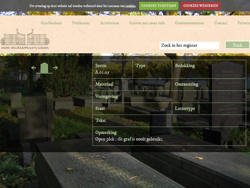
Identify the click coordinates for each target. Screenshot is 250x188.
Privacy (244, 23)
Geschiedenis (51, 23)
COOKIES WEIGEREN (200, 6)
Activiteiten (109, 23)
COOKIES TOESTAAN (159, 6)
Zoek (237, 45)
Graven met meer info (147, 23)
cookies (130, 6)
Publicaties (81, 23)
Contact (221, 23)
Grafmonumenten (189, 23)
